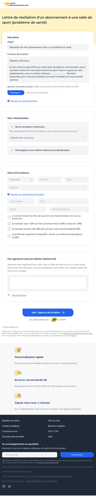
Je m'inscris (77, 454)
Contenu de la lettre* (18, 54)
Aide (50, 436)
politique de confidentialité (49, 463)
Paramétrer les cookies (62, 476)
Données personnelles (13, 436)
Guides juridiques (11, 425)
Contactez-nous (10, 431)
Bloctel (73, 335)
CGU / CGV (53, 431)
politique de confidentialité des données (77, 333)
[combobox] (48, 137)
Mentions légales (56, 425)
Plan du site (54, 420)
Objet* (10, 41)
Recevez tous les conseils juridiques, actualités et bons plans (34, 448)
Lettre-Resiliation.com (35, 481)
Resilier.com (52, 481)
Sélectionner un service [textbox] (22, 137)
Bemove (47, 476)
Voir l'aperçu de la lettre (48, 312)
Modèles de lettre (10, 420)
